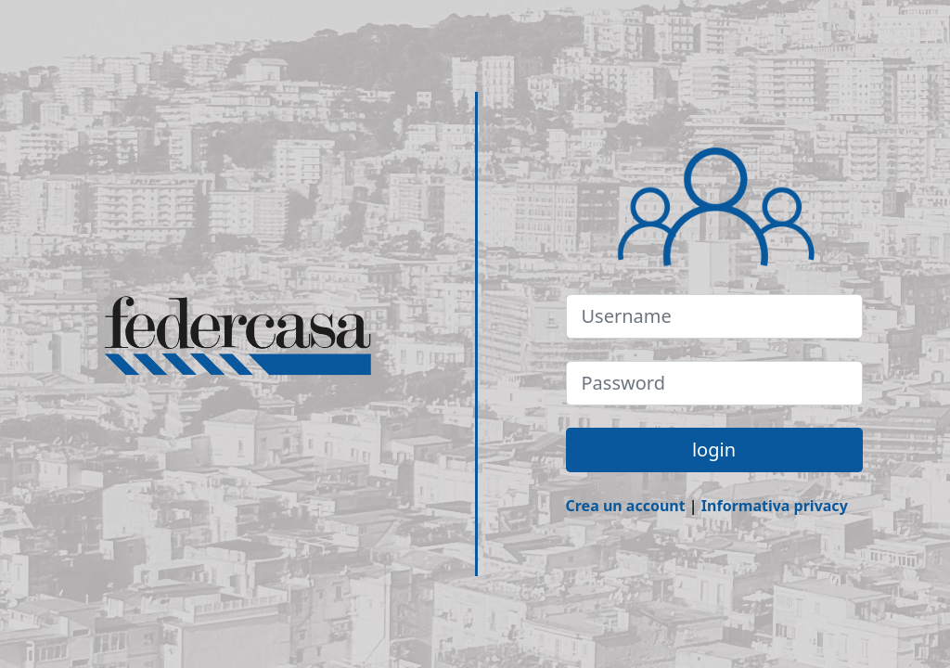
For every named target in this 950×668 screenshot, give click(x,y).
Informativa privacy (774, 505)
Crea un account (626, 505)
